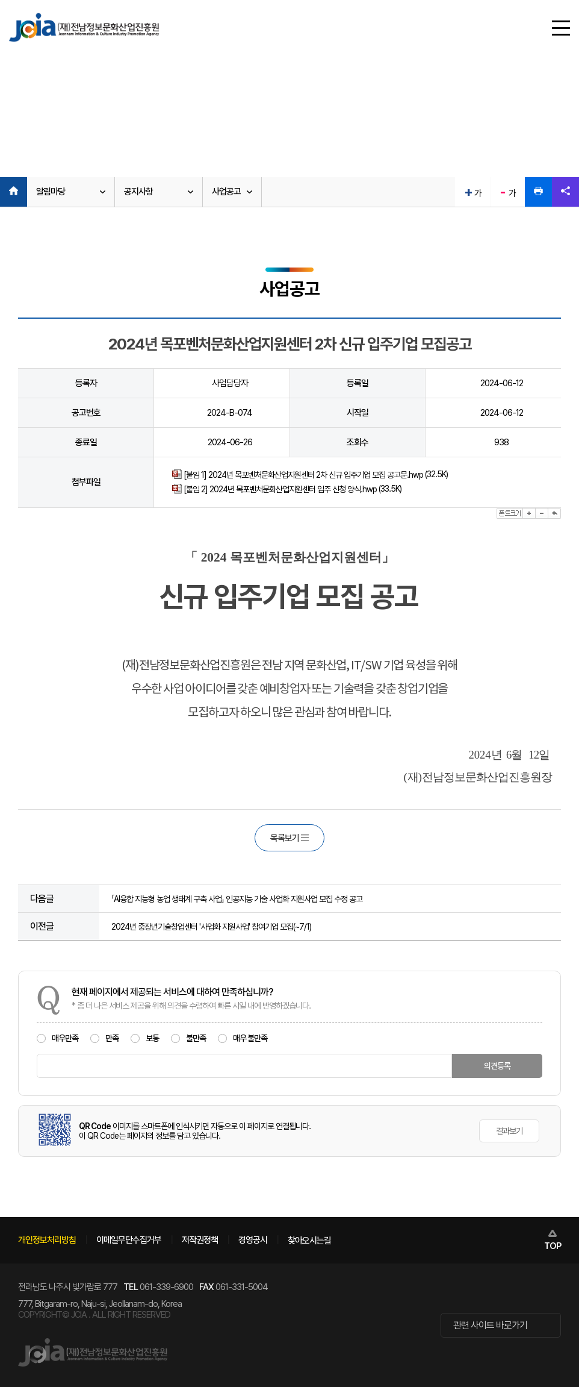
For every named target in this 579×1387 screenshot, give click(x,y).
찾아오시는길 (309, 1240)
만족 (104, 1038)
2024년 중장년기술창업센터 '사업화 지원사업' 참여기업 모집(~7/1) (211, 926)
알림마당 (50, 191)
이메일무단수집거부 (128, 1240)
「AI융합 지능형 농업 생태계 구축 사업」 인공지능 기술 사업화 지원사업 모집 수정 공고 (236, 899)
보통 (145, 1038)
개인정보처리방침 (47, 1240)
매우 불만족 (242, 1038)
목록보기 (289, 838)
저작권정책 (200, 1240)
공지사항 (138, 191)
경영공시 (252, 1240)
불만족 (188, 1038)
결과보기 (509, 1131)
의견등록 (497, 1066)
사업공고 (226, 191)
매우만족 (57, 1038)
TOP (552, 1246)
